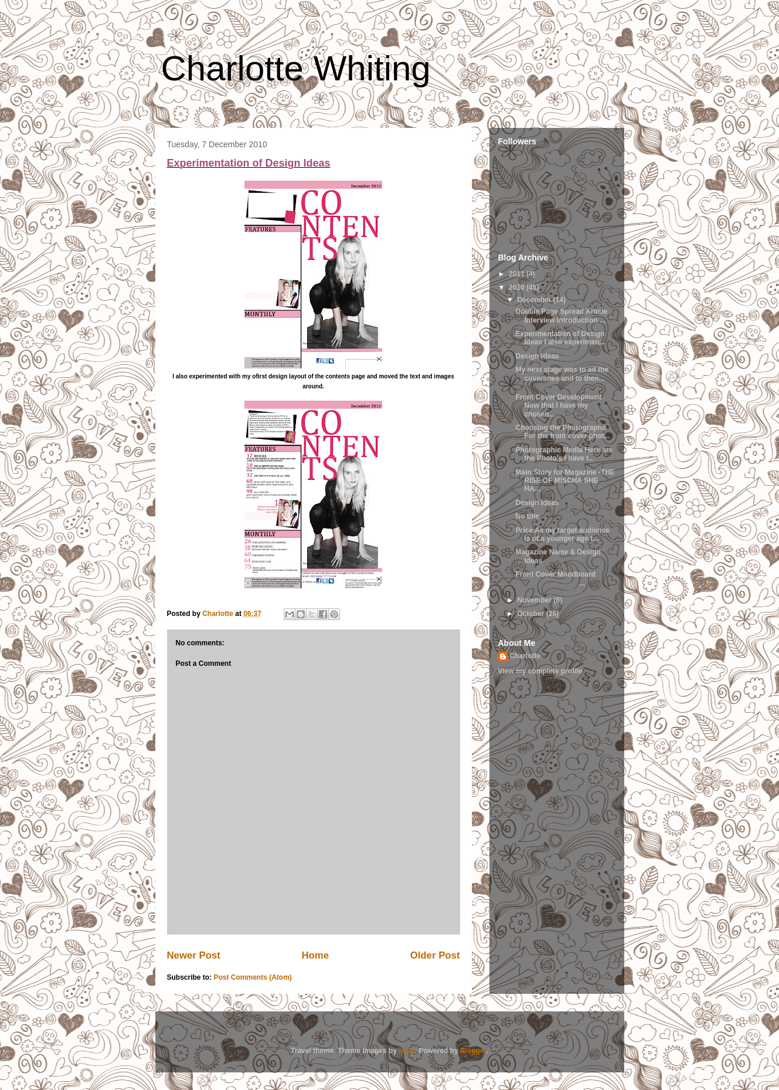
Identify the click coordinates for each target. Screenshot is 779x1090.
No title (527, 516)
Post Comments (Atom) (253, 977)
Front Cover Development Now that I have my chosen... (558, 405)
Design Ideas (537, 356)
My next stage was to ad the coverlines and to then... (561, 373)
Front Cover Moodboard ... (555, 578)
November (535, 600)
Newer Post (193, 955)
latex (406, 1051)
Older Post (435, 955)
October (531, 614)
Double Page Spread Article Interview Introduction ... (561, 315)
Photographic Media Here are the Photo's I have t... (564, 454)
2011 (517, 274)
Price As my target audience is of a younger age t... (562, 534)
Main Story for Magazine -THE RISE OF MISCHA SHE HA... (564, 480)
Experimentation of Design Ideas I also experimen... (560, 338)
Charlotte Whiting (296, 68)
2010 (517, 287)
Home (315, 955)
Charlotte (525, 656)
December (535, 300)
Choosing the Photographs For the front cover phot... (562, 432)
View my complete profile (540, 671)
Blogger (473, 1051)
